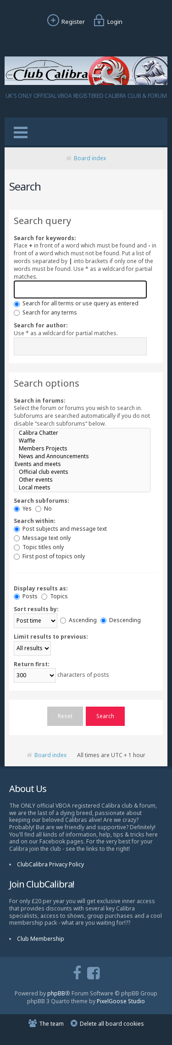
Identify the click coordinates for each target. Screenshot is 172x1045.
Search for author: (41, 325)
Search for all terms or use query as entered (76, 303)
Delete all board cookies (112, 1024)
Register (65, 21)
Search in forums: (40, 401)
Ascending (78, 620)
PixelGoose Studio (121, 1001)
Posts (26, 596)
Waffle (82, 440)
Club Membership (40, 939)
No (43, 508)
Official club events (82, 472)
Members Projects (82, 448)
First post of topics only (49, 556)
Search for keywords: (45, 238)
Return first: (32, 664)
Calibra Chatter (82, 433)
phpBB (56, 993)
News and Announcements (82, 456)
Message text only (42, 538)
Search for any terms (45, 312)
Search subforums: (41, 501)
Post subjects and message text (60, 529)
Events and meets (82, 464)
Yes (23, 508)
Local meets (82, 487)
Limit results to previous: (51, 636)
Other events (82, 479)
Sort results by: (36, 609)
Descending (120, 620)
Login (106, 21)
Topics (54, 596)
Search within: (34, 521)
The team (51, 1024)
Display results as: (41, 588)
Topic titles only (39, 547)
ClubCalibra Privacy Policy (50, 864)
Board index (90, 158)
